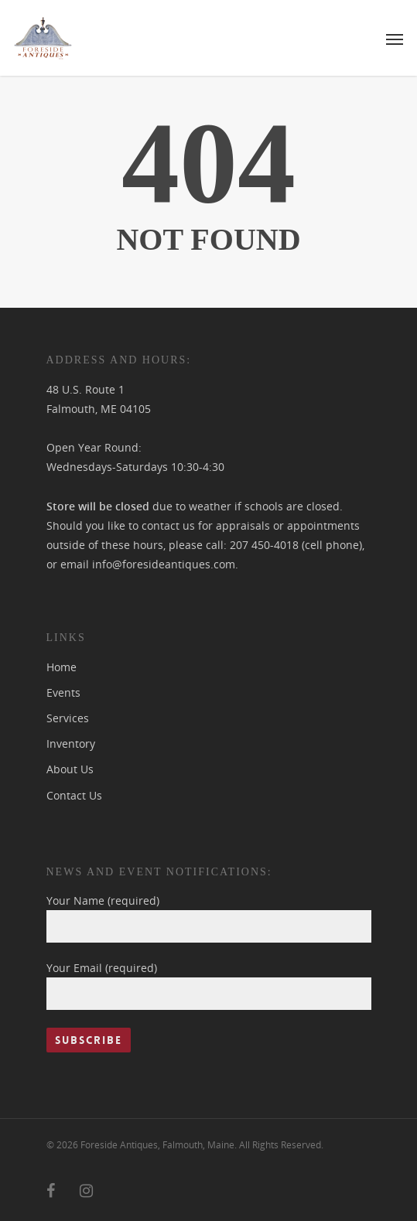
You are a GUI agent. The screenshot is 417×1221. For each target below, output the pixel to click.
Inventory (70, 743)
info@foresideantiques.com (163, 564)
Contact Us (74, 795)
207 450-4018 (264, 544)
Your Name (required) (208, 918)
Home (61, 667)
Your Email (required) (208, 985)
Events (63, 692)
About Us (70, 769)
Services (67, 718)
